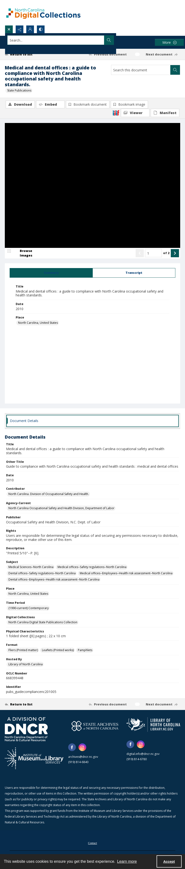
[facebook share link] (72, 748)
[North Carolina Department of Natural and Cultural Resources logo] (26, 730)
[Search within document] (175, 70)
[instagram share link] (82, 748)
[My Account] (30, 29)
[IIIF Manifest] (165, 113)
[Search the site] (74, 40)
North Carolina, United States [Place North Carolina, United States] (38, 323)
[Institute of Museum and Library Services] (34, 759)
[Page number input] (153, 254)
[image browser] (23, 253)
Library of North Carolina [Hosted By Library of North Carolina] (25, 665)
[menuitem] (92, 843)
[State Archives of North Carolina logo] (95, 726)
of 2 (166, 253)
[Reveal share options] (19, 29)
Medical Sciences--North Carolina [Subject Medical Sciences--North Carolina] (30, 567)
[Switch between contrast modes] (41, 29)
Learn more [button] (127, 861)
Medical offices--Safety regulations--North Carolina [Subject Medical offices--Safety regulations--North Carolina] (92, 567)
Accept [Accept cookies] (169, 861)
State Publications (19, 90)
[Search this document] (140, 70)
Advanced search (19, 49)
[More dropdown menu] (169, 42)
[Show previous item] (140, 254)
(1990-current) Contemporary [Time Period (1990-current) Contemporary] (28, 608)
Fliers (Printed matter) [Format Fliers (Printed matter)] (23, 650)
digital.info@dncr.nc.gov (142, 754)
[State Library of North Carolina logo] (153, 725)
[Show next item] (175, 254)
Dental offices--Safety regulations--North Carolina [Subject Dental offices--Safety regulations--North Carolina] (42, 573)
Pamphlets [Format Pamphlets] (85, 650)
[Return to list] (28, 54)
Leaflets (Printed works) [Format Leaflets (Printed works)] (58, 650)
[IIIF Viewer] (135, 113)
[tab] (51, 273)
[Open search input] (9, 29)
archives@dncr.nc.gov (83, 757)
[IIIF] (116, 113)
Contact (92, 843)
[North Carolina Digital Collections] (43, 12)
